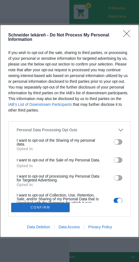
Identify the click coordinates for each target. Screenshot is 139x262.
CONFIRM (40, 208)
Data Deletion (38, 227)
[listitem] (69, 130)
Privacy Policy (100, 227)
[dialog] (69, 131)
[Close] (128, 35)
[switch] (118, 142)
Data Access (69, 227)
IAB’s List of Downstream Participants (40, 104)
